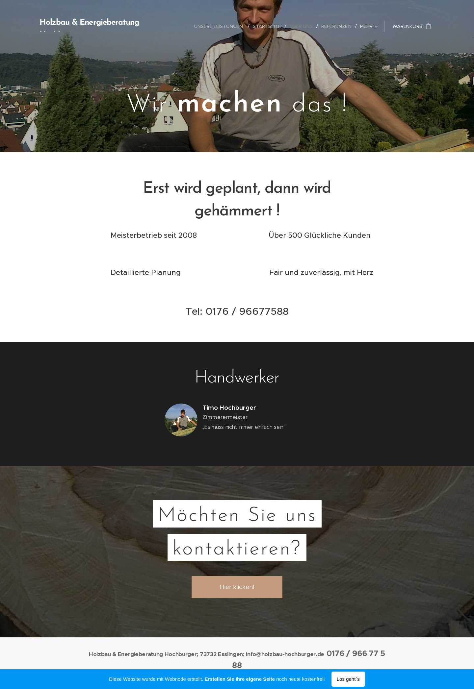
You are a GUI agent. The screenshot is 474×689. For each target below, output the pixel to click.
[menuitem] (223, 26)
